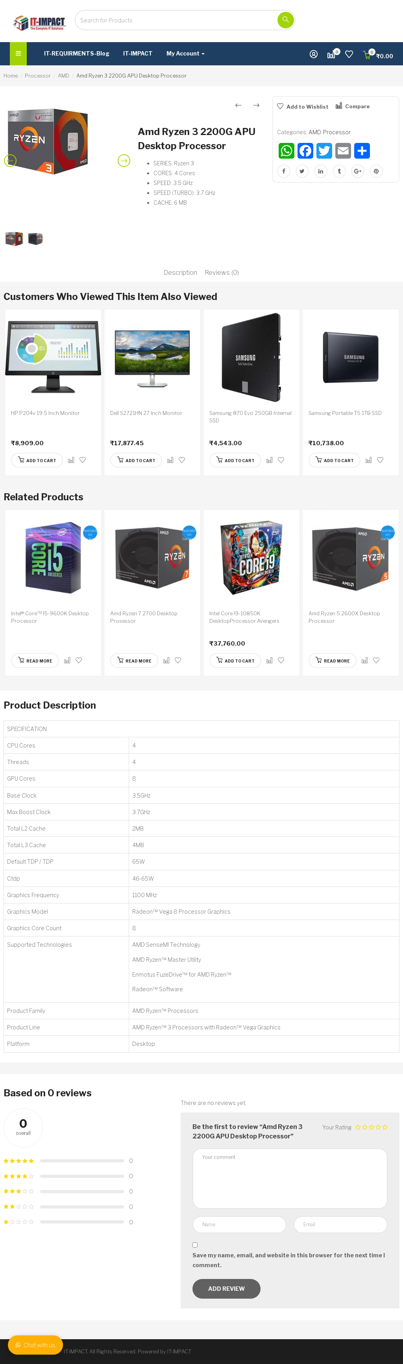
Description (180, 272)
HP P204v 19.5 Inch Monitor (45, 413)
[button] (378, 56)
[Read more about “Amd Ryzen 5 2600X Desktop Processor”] (333, 660)
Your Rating (336, 1127)
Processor (38, 75)
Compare (357, 106)
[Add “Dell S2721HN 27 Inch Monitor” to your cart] (136, 460)
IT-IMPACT (138, 53)
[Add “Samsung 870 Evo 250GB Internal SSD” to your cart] (235, 460)
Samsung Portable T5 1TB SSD (345, 413)
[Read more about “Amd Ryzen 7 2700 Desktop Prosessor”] (134, 660)
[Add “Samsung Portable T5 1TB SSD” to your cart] (334, 460)
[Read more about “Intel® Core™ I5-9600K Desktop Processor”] (35, 660)
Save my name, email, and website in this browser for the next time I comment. (288, 1260)
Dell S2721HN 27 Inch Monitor (146, 413)
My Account (185, 53)
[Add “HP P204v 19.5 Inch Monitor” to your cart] (37, 460)
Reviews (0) (222, 272)
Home (11, 75)
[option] (67, 141)
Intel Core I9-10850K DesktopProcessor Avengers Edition (244, 621)
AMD (63, 75)
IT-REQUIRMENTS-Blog (76, 53)
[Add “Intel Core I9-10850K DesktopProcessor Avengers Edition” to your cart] (235, 660)
